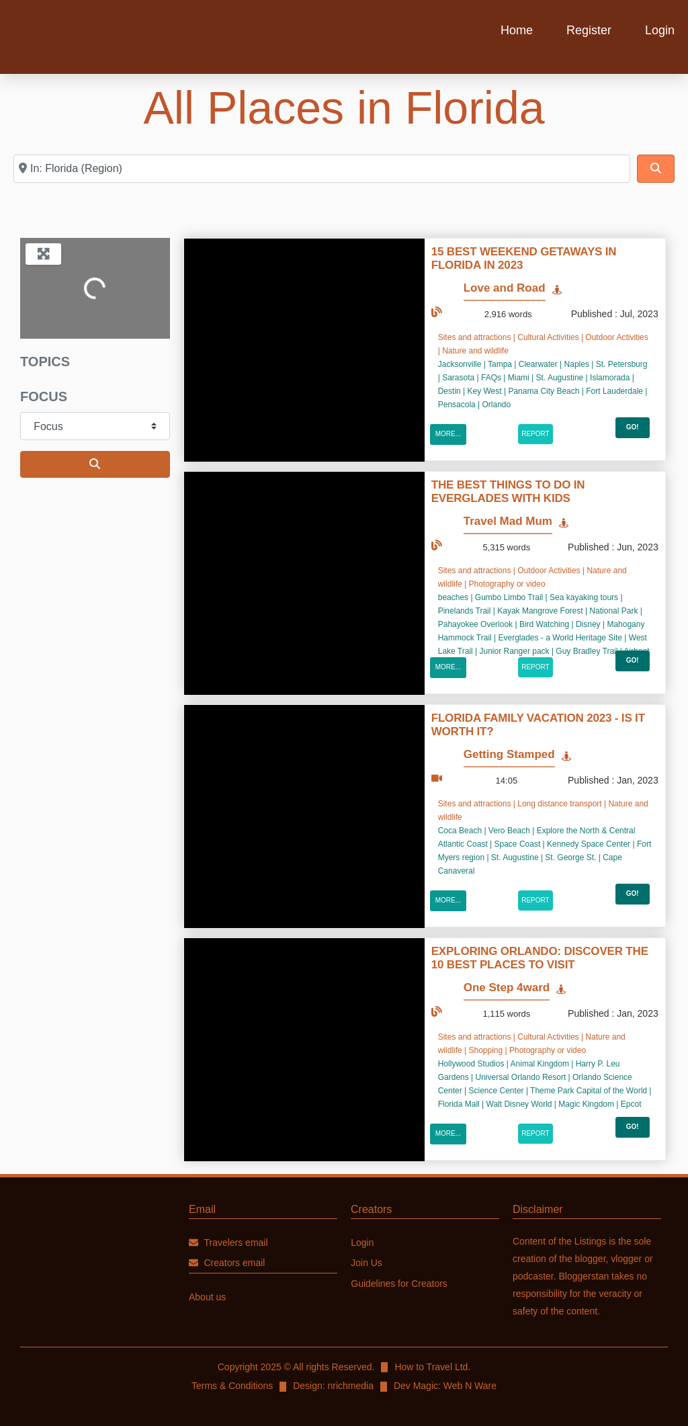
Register (588, 30)
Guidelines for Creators (399, 1284)
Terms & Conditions (232, 1385)
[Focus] (95, 426)
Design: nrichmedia (333, 1385)
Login (660, 30)
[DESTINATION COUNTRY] (321, 169)
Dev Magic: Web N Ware (445, 1385)
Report (535, 433)
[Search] (656, 169)
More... (448, 433)
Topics (45, 361)
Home (517, 30)
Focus (43, 396)
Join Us (366, 1263)
